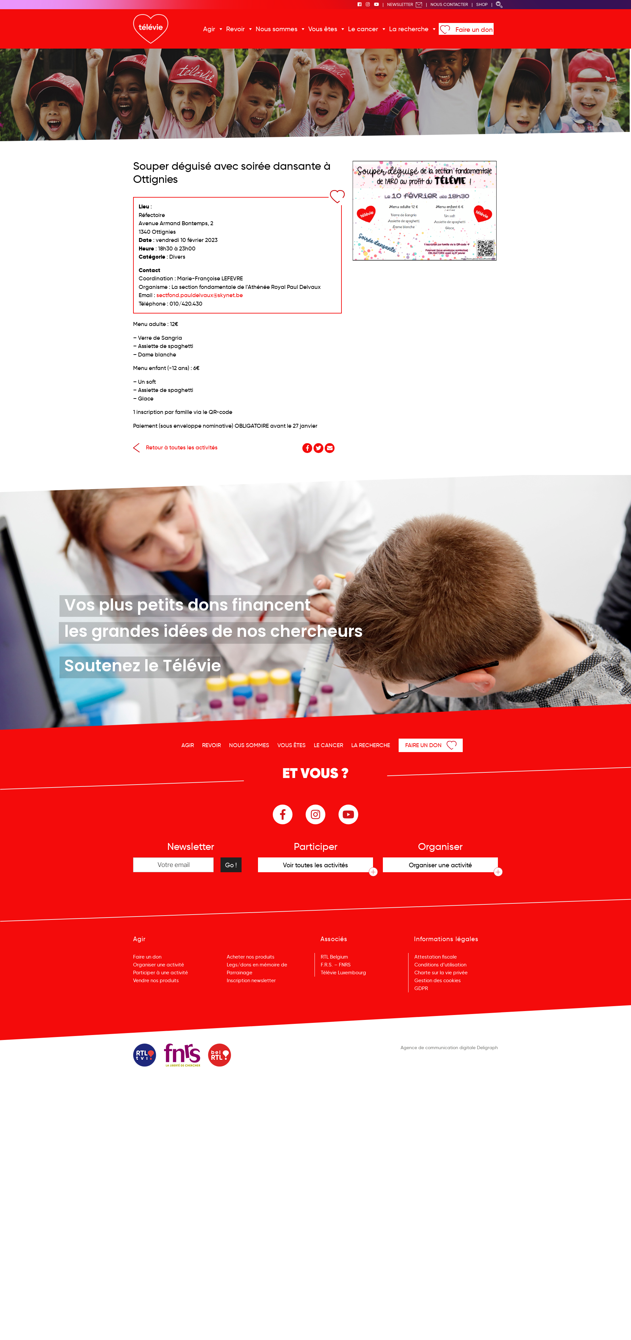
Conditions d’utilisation (440, 965)
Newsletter (404, 4)
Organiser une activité (158, 965)
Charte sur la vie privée (441, 973)
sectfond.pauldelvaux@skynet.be (199, 295)
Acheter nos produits (250, 957)
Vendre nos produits (156, 980)
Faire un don (474, 29)
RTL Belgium (334, 957)
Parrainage (239, 973)
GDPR (421, 988)
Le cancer (363, 29)
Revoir (235, 29)
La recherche (409, 29)
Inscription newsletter (251, 980)
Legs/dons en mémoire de (257, 965)
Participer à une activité (160, 973)
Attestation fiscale (435, 957)
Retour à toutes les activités (175, 447)
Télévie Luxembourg (343, 973)
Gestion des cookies (437, 980)
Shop (482, 4)
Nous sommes (276, 29)
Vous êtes (322, 29)
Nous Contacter (449, 4)
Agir (209, 29)
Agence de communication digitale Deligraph (449, 1047)
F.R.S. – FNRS (336, 965)
